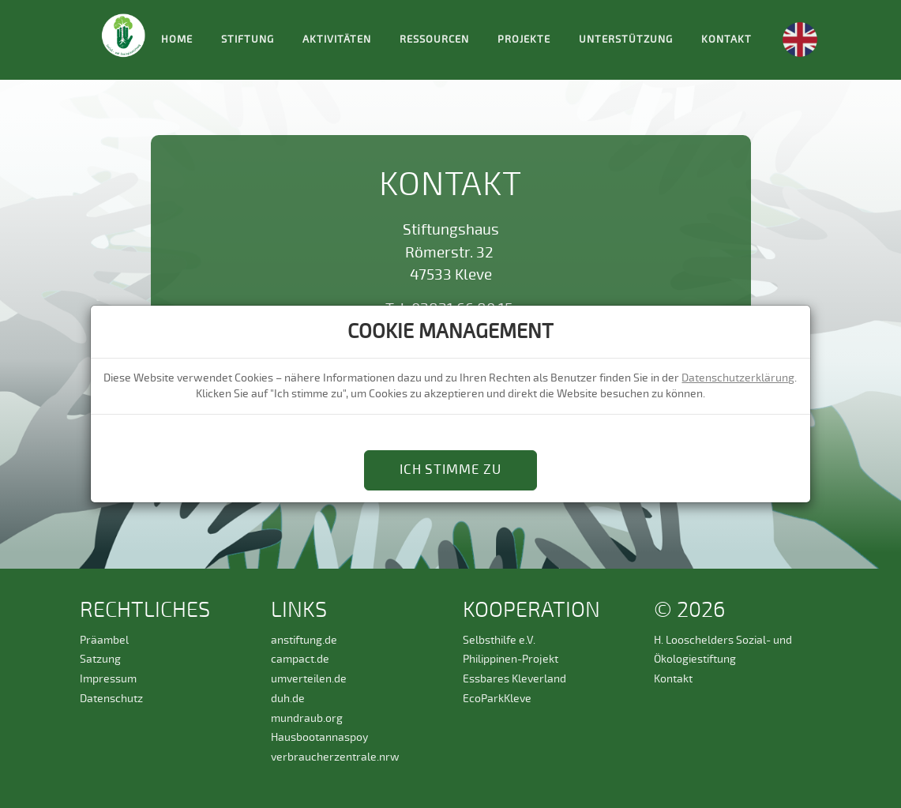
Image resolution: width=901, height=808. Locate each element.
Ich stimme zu (450, 469)
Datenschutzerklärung (737, 378)
